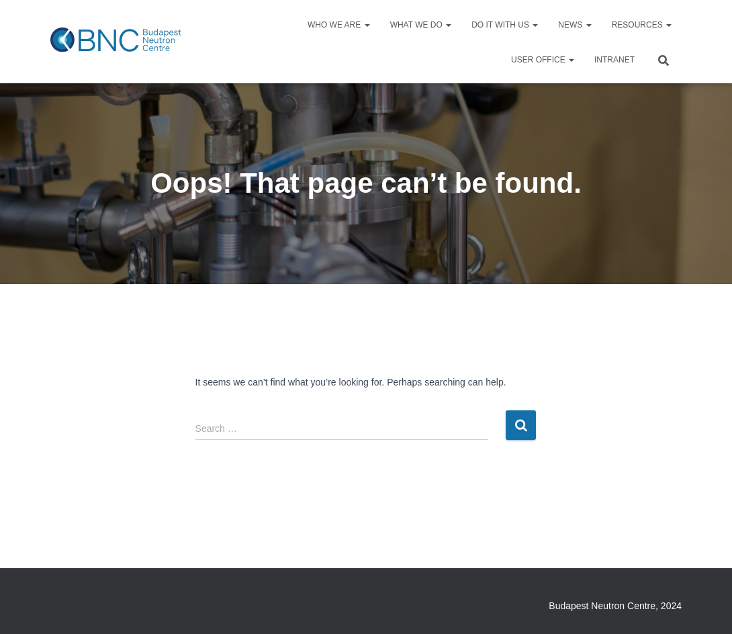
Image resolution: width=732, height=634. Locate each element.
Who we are (339, 25)
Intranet (614, 59)
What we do (421, 25)
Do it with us (504, 25)
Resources (642, 25)
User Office (542, 59)
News (574, 25)
